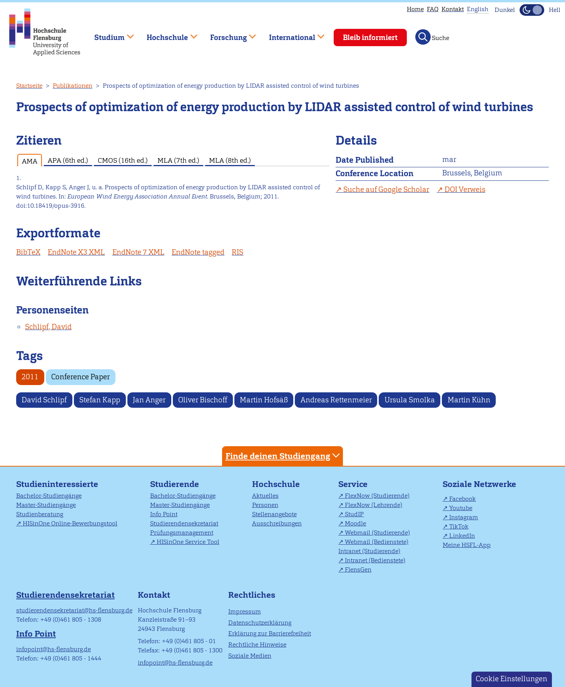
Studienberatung (39, 514)
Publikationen (72, 86)
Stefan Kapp (99, 400)
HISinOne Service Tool (188, 542)
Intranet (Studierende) (369, 551)
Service (353, 484)
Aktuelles (265, 496)
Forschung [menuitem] (227, 34)
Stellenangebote (274, 514)
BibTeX (28, 252)
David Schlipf (44, 400)
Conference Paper (80, 377)
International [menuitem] (291, 34)
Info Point (163, 514)
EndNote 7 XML (138, 252)
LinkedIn (462, 536)
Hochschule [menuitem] (166, 34)
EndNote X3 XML (76, 252)
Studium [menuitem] (108, 34)
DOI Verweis (465, 189)
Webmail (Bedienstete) (376, 542)
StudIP (354, 514)
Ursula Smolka (409, 400)
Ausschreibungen (277, 523)
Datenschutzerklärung (259, 623)
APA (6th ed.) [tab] (68, 160)
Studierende (174, 484)
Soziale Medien (249, 656)
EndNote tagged (198, 252)
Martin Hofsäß (264, 400)
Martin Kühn (469, 400)
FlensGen (358, 569)
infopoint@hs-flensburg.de (53, 649)
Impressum (244, 611)
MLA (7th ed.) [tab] (178, 160)
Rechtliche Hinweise (257, 644)
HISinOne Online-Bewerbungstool (70, 523)
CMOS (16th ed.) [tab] (123, 160)
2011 (30, 377)
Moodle (355, 523)
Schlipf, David (48, 327)
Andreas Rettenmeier (336, 400)
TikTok (458, 526)
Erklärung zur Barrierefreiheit (269, 633)
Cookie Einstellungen (511, 679)
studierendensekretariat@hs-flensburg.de (74, 610)
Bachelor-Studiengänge (49, 496)
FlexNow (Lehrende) (373, 505)
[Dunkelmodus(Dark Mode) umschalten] (532, 10)
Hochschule (276, 484)
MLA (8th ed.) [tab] (230, 160)
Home (415, 9)
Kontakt (452, 9)
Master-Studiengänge (46, 505)
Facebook (462, 499)
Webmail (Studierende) (377, 533)
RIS (237, 252)
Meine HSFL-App (467, 545)
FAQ (432, 9)
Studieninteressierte (57, 484)
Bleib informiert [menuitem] (370, 37)
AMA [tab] (29, 161)
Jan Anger (149, 400)
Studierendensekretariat (184, 523)
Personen (265, 505)
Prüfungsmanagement (181, 533)
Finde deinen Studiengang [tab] (284, 456)
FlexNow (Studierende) (377, 496)
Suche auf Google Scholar (386, 189)
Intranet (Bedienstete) (375, 560)
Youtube (460, 508)
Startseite (29, 86)
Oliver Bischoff (202, 400)
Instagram (463, 517)
